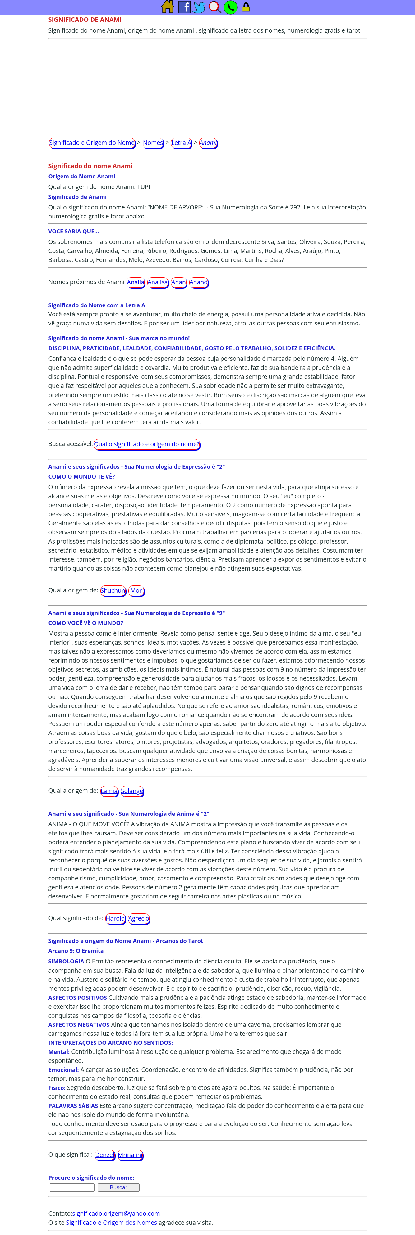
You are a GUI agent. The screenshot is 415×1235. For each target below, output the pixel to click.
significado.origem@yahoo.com (116, 1213)
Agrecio (138, 918)
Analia (135, 282)
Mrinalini (130, 1154)
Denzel (104, 1154)
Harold (115, 918)
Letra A (181, 142)
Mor (136, 590)
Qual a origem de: (73, 590)
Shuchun (113, 590)
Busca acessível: (70, 443)
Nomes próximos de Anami (86, 282)
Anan (178, 282)
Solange (132, 791)
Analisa (158, 282)
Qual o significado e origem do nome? (146, 444)
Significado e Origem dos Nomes (111, 1222)
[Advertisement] (207, 85)
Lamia (109, 791)
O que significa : (70, 1154)
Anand (199, 282)
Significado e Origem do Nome (92, 142)
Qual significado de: (76, 918)
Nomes (153, 142)
